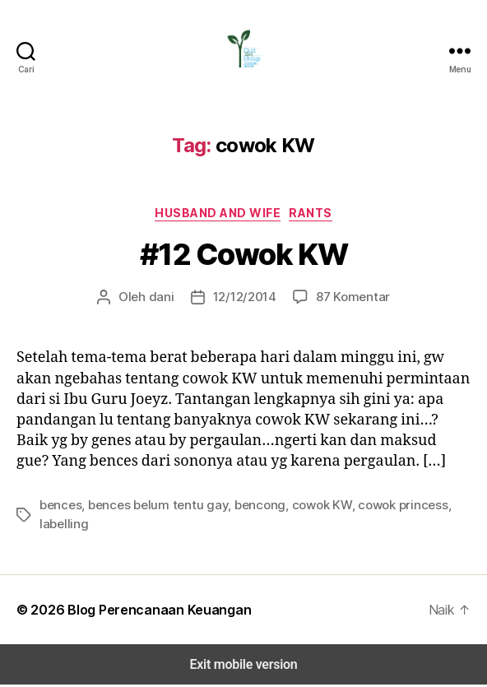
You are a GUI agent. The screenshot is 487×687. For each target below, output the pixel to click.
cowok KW (297, 526)
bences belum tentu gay (148, 526)
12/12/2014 (246, 297)
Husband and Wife (218, 212)
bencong (239, 526)
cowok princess (372, 526)
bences (58, 526)
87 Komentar (348, 297)
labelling (440, 526)
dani (165, 297)
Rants (310, 212)
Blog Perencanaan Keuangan (149, 612)
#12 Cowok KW (243, 255)
